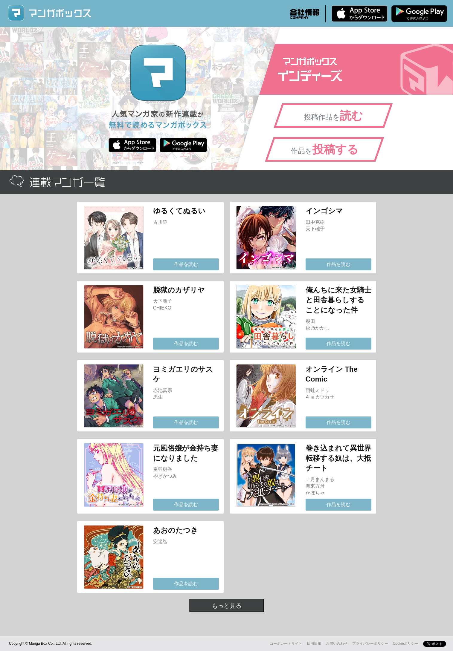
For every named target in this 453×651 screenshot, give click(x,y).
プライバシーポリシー (370, 643)
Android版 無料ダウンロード (419, 13)
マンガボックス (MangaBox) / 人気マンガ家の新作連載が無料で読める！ (49, 13)
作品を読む (186, 264)
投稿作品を (333, 115)
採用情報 (314, 643)
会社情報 (304, 13)
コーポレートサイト (286, 643)
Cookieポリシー (405, 643)
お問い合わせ (336, 643)
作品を (325, 149)
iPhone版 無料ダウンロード (359, 13)
